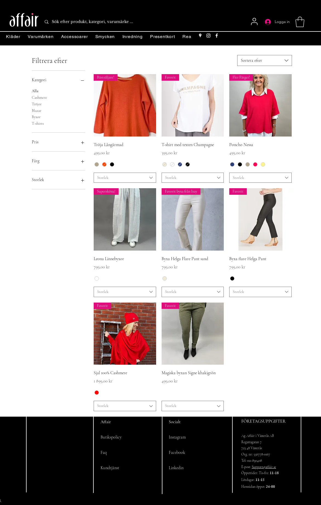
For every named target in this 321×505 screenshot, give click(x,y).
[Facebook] (216, 35)
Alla (35, 90)
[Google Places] (200, 35)
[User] (254, 21)
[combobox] (264, 60)
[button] (300, 22)
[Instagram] (208, 35)
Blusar (36, 110)
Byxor (36, 116)
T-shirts (38, 123)
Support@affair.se (264, 467)
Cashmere (39, 97)
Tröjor (37, 103)
